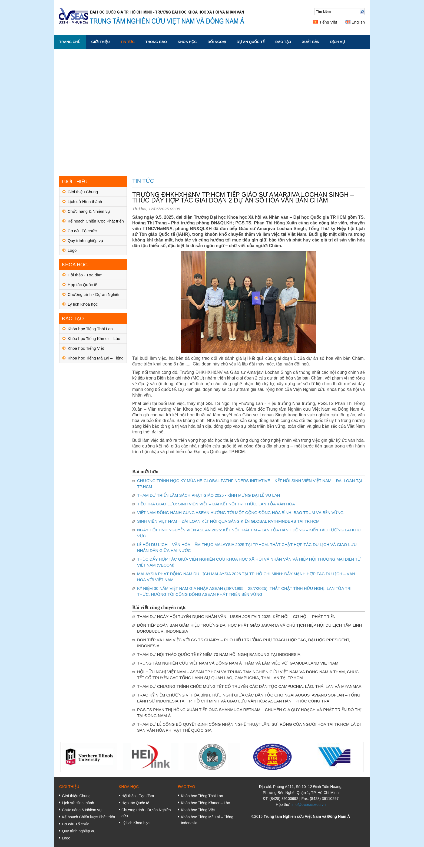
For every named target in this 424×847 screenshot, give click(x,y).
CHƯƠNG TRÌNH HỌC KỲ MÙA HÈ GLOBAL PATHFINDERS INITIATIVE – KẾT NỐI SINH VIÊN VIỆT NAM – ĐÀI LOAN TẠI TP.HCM (249, 483)
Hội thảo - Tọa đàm (85, 275)
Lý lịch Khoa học (83, 304)
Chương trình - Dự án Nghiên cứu (94, 295)
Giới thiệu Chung (83, 191)
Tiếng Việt (325, 22)
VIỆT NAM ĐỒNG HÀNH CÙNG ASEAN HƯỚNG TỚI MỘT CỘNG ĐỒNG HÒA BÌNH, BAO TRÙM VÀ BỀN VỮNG (240, 512)
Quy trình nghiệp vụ (85, 240)
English (355, 22)
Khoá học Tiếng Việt (86, 348)
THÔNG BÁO (156, 42)
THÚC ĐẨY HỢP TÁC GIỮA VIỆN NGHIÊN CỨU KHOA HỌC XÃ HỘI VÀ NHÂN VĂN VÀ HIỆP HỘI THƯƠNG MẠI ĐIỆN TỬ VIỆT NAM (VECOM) (249, 562)
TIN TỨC (128, 42)
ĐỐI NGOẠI (216, 42)
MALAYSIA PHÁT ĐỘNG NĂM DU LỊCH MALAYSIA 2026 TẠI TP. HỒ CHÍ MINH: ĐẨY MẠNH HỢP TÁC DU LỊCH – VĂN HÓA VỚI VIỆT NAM (246, 576)
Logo (72, 250)
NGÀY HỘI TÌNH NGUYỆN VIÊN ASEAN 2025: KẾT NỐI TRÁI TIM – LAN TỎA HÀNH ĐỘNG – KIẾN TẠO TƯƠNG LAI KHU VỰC (248, 533)
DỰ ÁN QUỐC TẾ (250, 42)
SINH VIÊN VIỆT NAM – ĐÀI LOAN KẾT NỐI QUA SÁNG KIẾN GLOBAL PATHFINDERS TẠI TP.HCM (228, 521)
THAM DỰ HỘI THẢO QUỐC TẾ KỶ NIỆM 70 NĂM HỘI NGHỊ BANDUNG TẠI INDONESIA (218, 654)
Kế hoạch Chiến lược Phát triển (96, 221)
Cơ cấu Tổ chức (82, 230)
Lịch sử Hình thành (85, 201)
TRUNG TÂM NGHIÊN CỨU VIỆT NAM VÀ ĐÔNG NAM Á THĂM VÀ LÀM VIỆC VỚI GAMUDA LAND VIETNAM (237, 663)
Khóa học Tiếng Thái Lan (90, 328)
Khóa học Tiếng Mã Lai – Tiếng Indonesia (96, 359)
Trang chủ (70, 42)
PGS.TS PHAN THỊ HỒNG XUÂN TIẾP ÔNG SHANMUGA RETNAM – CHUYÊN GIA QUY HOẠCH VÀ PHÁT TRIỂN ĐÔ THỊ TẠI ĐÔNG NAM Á (249, 712)
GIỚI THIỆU (100, 42)
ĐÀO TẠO (283, 42)
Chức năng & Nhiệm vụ (89, 211)
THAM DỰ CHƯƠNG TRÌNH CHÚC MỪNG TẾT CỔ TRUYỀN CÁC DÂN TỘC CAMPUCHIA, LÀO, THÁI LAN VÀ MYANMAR (249, 686)
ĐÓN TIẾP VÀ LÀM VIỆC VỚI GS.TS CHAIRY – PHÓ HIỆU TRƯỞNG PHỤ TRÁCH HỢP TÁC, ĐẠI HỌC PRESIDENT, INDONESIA (243, 642)
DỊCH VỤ (337, 42)
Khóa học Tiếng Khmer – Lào (94, 338)
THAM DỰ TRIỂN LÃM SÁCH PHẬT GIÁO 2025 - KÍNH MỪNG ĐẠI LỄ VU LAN (208, 495)
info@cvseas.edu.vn (309, 804)
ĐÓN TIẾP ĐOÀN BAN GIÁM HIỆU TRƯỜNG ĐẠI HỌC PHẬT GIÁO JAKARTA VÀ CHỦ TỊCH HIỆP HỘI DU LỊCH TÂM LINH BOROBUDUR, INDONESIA (249, 628)
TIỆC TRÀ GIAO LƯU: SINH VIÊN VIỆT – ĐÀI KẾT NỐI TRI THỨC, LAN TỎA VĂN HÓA (216, 504)
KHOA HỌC (187, 42)
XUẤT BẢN (310, 42)
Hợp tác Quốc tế (82, 284)
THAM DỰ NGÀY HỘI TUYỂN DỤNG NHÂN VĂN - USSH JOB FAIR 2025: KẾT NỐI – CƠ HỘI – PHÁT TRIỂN (236, 616)
